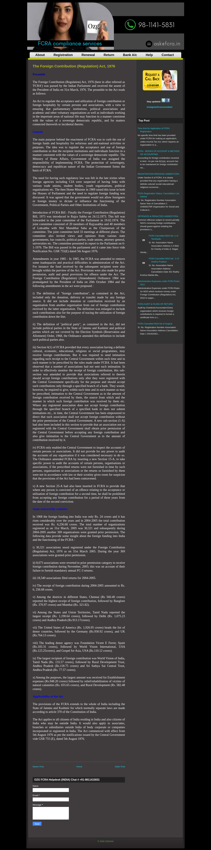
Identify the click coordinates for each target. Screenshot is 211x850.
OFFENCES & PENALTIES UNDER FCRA (158, 216)
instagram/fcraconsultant (159, 107)
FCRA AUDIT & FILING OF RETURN (155, 304)
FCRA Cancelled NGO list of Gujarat (155, 323)
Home (79, 766)
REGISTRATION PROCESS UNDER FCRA (158, 174)
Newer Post (38, 766)
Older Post (120, 766)
